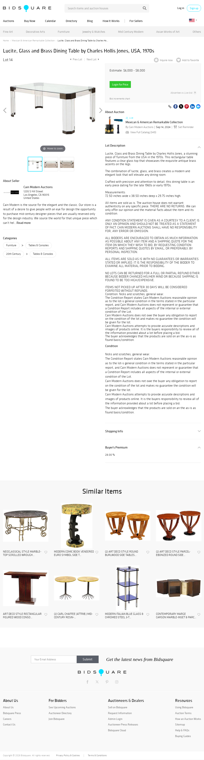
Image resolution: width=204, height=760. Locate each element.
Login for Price (120, 84)
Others (197, 32)
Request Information (120, 713)
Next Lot (93, 59)
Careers (7, 719)
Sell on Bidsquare (117, 707)
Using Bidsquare (184, 707)
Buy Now (29, 21)
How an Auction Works (188, 719)
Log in (180, 8)
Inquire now (166, 60)
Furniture (64, 32)
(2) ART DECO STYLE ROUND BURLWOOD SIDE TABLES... (121, 553)
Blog (90, 21)
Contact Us (9, 724)
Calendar (50, 21)
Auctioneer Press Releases (123, 724)
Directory (71, 21)
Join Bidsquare (57, 719)
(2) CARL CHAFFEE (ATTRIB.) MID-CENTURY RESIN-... (73, 615)
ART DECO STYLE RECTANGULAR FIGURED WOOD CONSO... (22, 615)
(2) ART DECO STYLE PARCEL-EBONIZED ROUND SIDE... (173, 553)
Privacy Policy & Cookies (68, 755)
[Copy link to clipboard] (169, 106)
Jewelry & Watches (93, 32)
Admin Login (115, 719)
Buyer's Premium (116, 447)
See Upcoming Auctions (62, 707)
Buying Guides (183, 736)
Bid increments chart (120, 98)
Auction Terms (183, 713)
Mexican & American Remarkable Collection (33, 40)
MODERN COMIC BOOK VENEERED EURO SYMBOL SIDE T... (74, 553)
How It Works (111, 21)
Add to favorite (190, 60)
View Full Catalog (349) (140, 132)
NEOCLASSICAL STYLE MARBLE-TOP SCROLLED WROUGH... (22, 553)
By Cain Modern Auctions (139, 127)
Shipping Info (114, 431)
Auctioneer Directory (60, 713)
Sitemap (180, 724)
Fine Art (8, 32)
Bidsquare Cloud (117, 730)
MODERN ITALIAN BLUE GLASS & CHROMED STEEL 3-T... (124, 615)
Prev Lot (75, 59)
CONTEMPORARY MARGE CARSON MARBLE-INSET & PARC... (176, 615)
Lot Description (115, 145)
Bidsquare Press (12, 713)
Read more (24, 223)
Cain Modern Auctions (38, 187)
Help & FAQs (182, 730)
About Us (8, 707)
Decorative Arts (35, 32)
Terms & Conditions (97, 755)
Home (6, 40)
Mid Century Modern (130, 32)
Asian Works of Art (168, 32)
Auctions (8, 21)
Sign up (194, 8)
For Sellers (136, 21)
